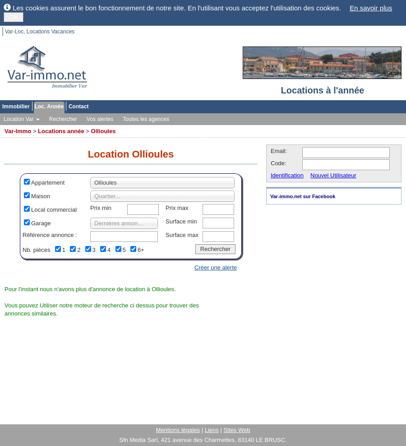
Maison (40, 196)
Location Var (22, 119)
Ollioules (103, 131)
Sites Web (236, 430)
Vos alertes (100, 119)
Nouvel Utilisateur (333, 175)
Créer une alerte (215, 267)
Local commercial (54, 209)
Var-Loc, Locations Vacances (39, 31)
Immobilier (16, 106)
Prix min (100, 207)
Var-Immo (18, 131)
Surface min (181, 221)
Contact (79, 106)
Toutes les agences (146, 119)
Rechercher (63, 119)
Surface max (182, 235)
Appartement (48, 182)
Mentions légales (178, 430)
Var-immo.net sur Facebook (302, 196)
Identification (287, 175)
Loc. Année (49, 106)
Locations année (61, 131)
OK (13, 17)
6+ (141, 249)
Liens (212, 430)
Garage (41, 223)
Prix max (177, 207)
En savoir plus (371, 8)
